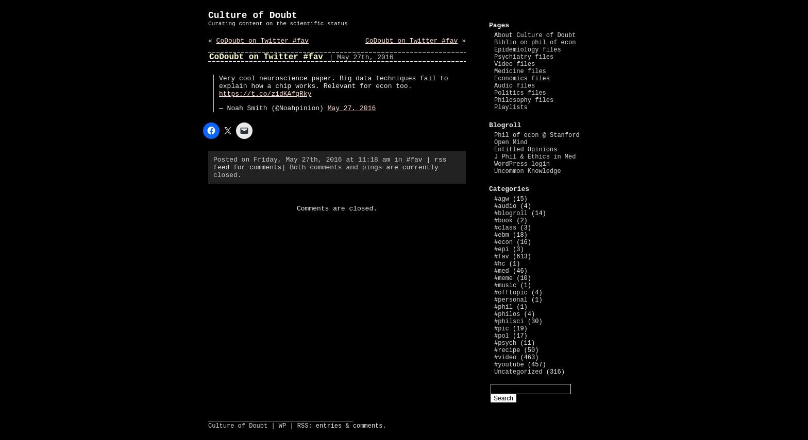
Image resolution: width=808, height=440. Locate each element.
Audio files (514, 86)
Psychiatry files (523, 57)
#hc (500, 264)
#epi (501, 249)
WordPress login (522, 164)
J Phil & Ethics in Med (535, 157)
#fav (414, 160)
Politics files (520, 93)
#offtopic (511, 292)
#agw (501, 199)
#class (505, 228)
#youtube (509, 364)
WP (282, 426)
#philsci (509, 321)
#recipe (507, 350)
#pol (501, 336)
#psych (505, 343)
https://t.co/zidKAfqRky (265, 94)
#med (501, 271)
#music (505, 285)
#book (503, 220)
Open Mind (511, 142)
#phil (503, 307)
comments (368, 426)
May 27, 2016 (352, 108)
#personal (511, 300)
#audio (505, 206)
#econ (503, 242)
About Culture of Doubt (535, 35)
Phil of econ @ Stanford (537, 135)
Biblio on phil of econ (535, 42)
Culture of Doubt (252, 15)
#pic (501, 328)
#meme (503, 278)
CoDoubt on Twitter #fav (262, 41)
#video (505, 357)
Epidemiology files (527, 50)
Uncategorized (518, 372)
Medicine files (520, 71)
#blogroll (511, 213)
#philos (507, 314)
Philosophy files (523, 100)
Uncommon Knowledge (527, 171)
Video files (514, 64)
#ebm (501, 235)
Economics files (522, 78)
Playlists (511, 107)
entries (329, 426)
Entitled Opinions (525, 149)
